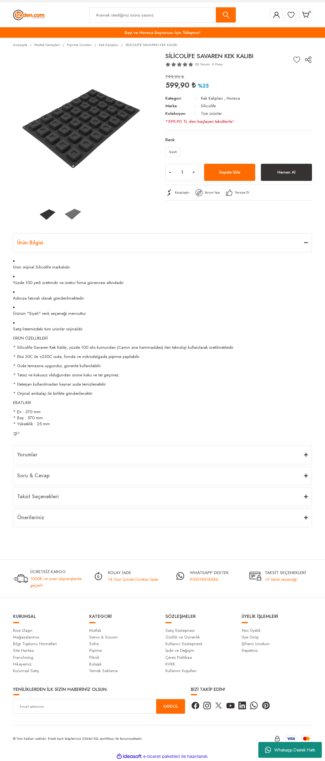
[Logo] (28, 14)
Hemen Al (286, 173)
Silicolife (208, 106)
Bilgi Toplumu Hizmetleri (35, 644)
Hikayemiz (22, 664)
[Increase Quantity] (193, 173)
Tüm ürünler (212, 113)
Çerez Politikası (178, 657)
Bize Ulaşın (22, 630)
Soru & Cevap (33, 475)
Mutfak (95, 630)
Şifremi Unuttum (256, 644)
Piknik (94, 657)
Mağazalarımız (26, 637)
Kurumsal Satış (26, 671)
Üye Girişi (250, 637)
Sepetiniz (250, 650)
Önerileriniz (30, 517)
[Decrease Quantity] (170, 173)
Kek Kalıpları (211, 98)
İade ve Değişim (179, 650)
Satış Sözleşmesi (180, 630)
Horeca (232, 98)
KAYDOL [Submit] (171, 706)
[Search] (162, 15)
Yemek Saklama (103, 671)
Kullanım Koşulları (180, 671)
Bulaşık (95, 664)
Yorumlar (27, 454)
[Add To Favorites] (297, 59)
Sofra (94, 644)
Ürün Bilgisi (30, 242)
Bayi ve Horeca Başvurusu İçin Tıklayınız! (163, 33)
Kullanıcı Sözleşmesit (183, 644)
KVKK (170, 664)
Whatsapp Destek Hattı (290, 749)
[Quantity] (182, 173)
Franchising (23, 657)
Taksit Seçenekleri (38, 496)
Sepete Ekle (230, 173)
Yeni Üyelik (251, 630)
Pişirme (95, 650)
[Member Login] (276, 15)
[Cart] (305, 15)
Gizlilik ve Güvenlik (182, 637)
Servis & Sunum (103, 637)
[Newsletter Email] (99, 706)
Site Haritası (23, 650)
